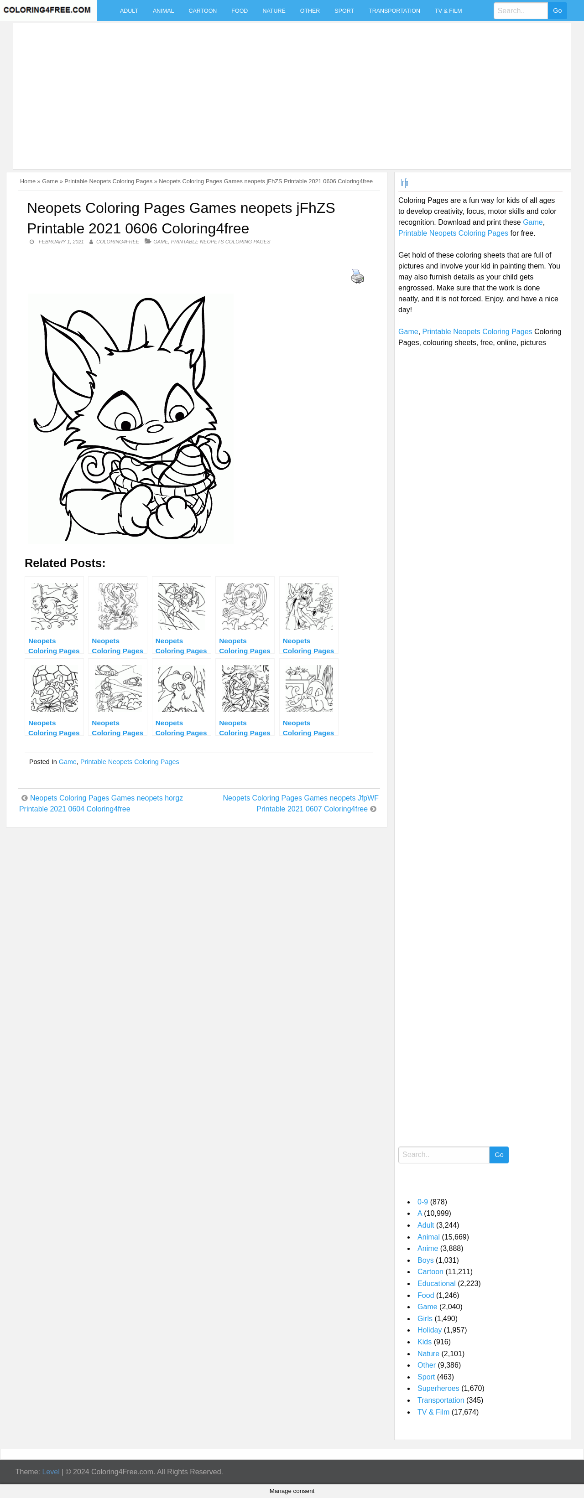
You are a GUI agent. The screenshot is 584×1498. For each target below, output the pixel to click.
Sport (344, 11)
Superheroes (438, 1388)
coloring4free (117, 241)
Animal (163, 11)
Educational (436, 1283)
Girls (425, 1318)
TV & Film (448, 11)
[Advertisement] (290, 91)
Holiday (429, 1330)
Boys (425, 1260)
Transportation (394, 11)
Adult (129, 11)
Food (239, 11)
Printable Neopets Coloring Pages (108, 181)
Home (28, 181)
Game (50, 181)
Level (50, 1472)
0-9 (422, 1202)
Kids (424, 1342)
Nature (273, 11)
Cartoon (202, 11)
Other (310, 11)
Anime (427, 1248)
